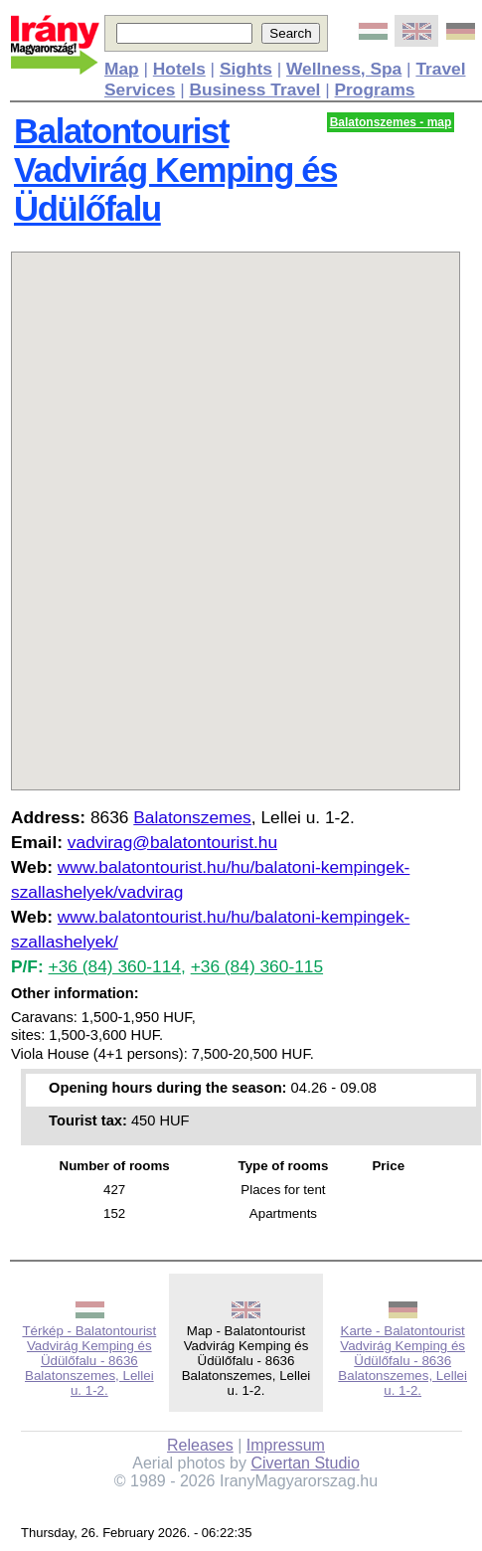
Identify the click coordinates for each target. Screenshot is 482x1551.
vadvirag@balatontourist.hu (172, 842)
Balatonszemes (191, 817)
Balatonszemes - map (391, 122)
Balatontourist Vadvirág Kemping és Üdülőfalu (175, 170)
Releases (200, 1445)
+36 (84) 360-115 (257, 966)
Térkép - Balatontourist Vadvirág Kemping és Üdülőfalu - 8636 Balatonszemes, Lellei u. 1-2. (89, 1360)
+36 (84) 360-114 (115, 966)
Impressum (285, 1445)
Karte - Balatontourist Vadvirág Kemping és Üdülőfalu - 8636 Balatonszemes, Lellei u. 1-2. (402, 1360)
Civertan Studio (304, 1463)
